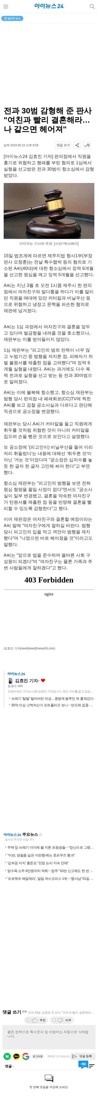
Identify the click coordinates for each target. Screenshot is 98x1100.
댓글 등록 (85, 1056)
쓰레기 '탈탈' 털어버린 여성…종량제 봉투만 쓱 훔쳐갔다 (52, 698)
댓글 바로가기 (83, 1064)
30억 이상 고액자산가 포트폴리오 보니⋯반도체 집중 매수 (53, 705)
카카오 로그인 (16, 1056)
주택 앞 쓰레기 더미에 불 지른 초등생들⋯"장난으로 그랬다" (51, 847)
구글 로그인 (25, 1056)
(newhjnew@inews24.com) (37, 648)
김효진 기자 (26, 680)
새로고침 (40, 835)
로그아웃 (38, 1056)
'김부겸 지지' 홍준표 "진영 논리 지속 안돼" (38, 863)
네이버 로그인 (7, 1056)
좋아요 (43, 680)
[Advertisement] (49, 771)
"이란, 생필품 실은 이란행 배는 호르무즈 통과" (41, 855)
